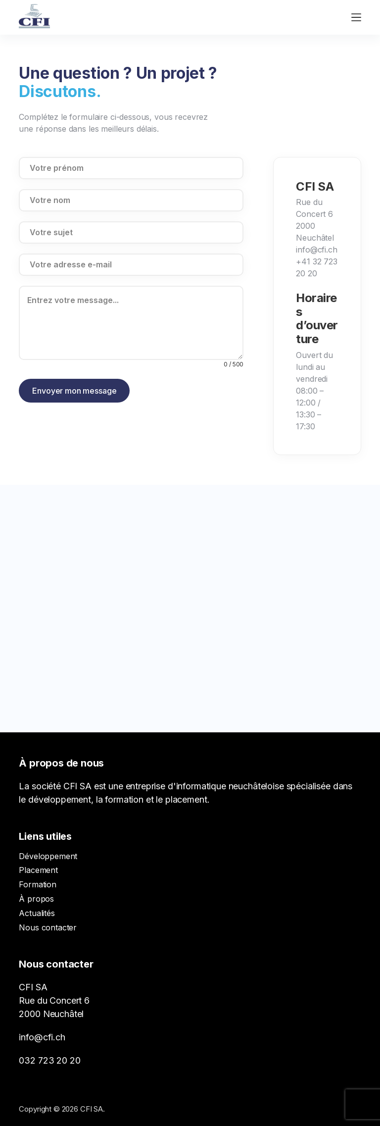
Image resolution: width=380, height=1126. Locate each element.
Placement (38, 870)
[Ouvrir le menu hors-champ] (356, 17)
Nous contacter (48, 927)
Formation (37, 884)
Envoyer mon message (74, 391)
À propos (36, 899)
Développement (48, 856)
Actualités (36, 913)
